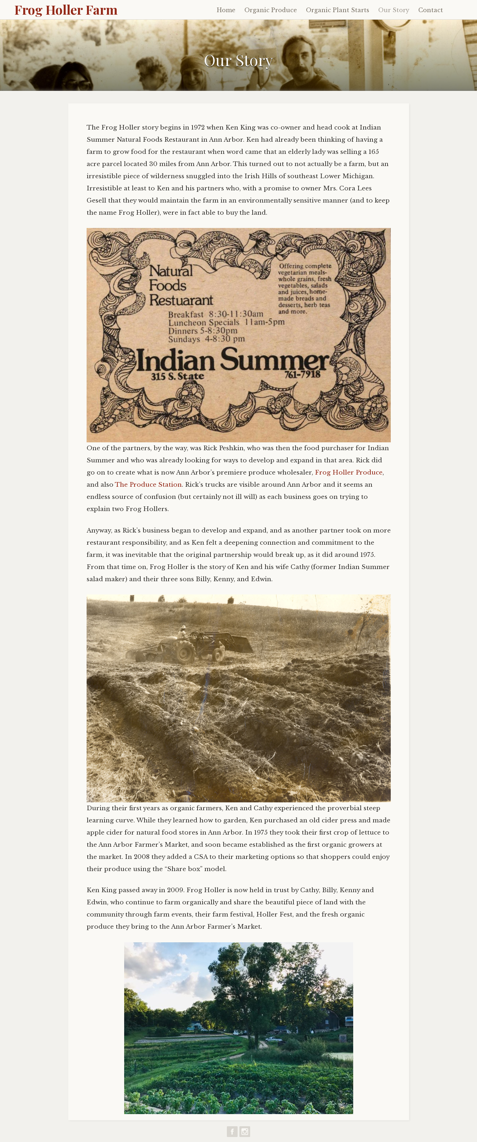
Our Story (393, 10)
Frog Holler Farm (66, 9)
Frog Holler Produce (349, 472)
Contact (430, 10)
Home (226, 10)
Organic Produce (270, 10)
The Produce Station (148, 485)
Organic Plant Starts (337, 10)
